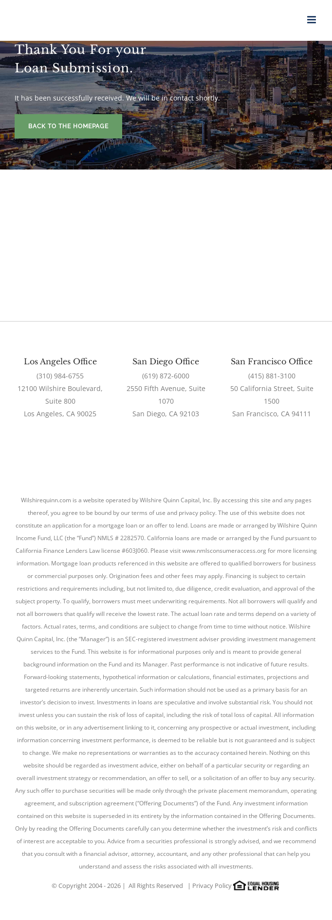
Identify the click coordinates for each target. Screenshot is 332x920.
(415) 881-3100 (271, 375)
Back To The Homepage (68, 126)
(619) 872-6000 (165, 375)
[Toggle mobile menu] (312, 20)
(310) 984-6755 (60, 375)
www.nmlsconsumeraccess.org (224, 550)
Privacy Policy (212, 885)
